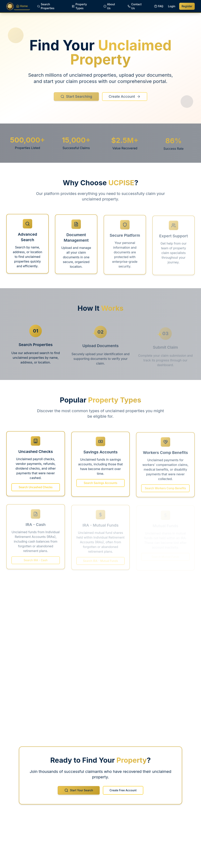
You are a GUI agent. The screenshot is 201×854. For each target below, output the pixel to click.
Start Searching (76, 99)
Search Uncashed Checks (36, 489)
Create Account (125, 99)
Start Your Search (78, 792)
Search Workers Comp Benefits (165, 490)
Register (187, 6)
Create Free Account (123, 792)
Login (171, 6)
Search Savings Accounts (100, 485)
